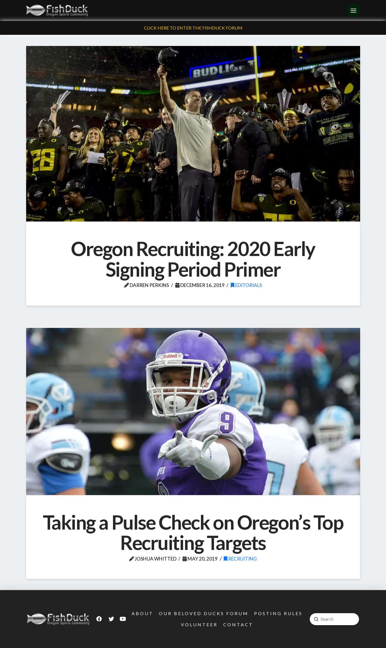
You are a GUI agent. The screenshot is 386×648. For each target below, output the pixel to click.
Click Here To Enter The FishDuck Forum (193, 27)
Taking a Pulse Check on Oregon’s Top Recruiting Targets (193, 532)
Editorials (246, 285)
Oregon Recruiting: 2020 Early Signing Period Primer (193, 259)
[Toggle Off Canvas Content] (353, 10)
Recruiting (240, 559)
